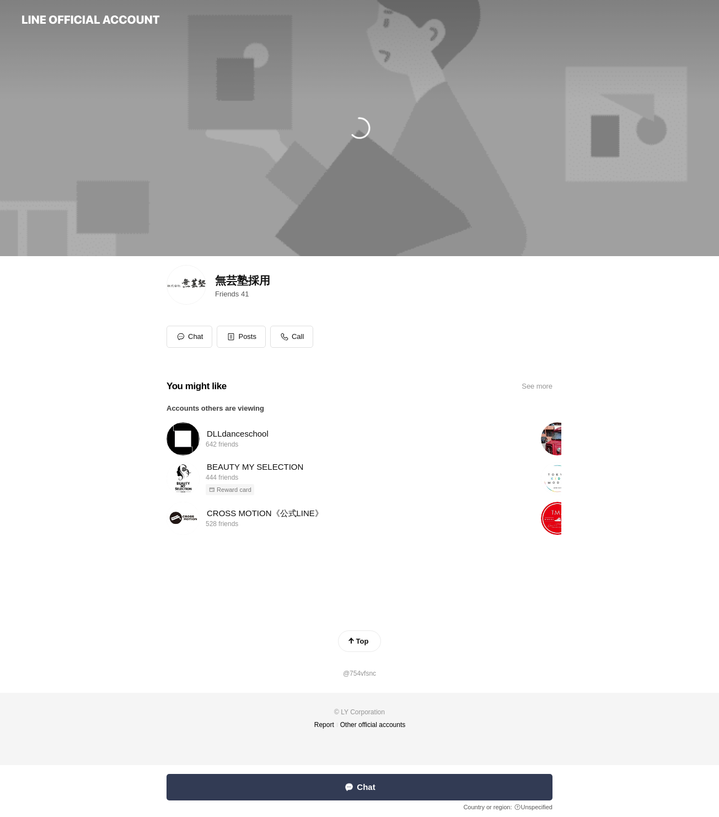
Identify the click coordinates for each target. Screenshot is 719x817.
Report (324, 725)
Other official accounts (373, 725)
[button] (241, 337)
